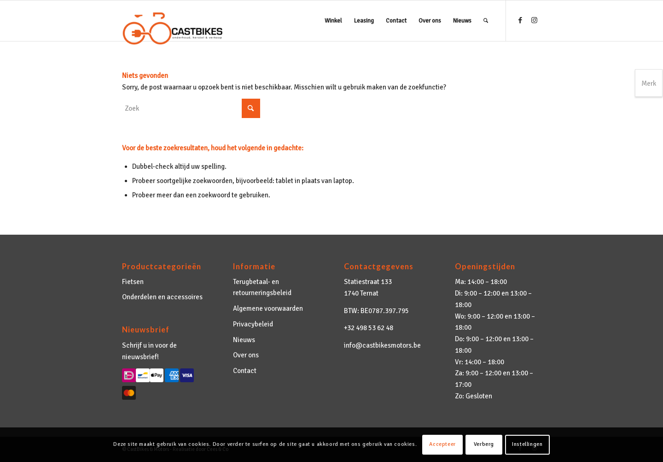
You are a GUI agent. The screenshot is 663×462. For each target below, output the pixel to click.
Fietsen (133, 282)
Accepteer (442, 444)
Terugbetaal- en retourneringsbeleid (262, 287)
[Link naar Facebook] (520, 20)
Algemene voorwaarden (268, 308)
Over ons (246, 355)
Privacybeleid (253, 324)
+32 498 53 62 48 (368, 328)
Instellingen (527, 444)
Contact (244, 371)
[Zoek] (485, 20)
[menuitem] (333, 20)
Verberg (484, 444)
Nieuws (244, 340)
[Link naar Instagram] (534, 20)
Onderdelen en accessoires (162, 297)
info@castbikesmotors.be (382, 345)
